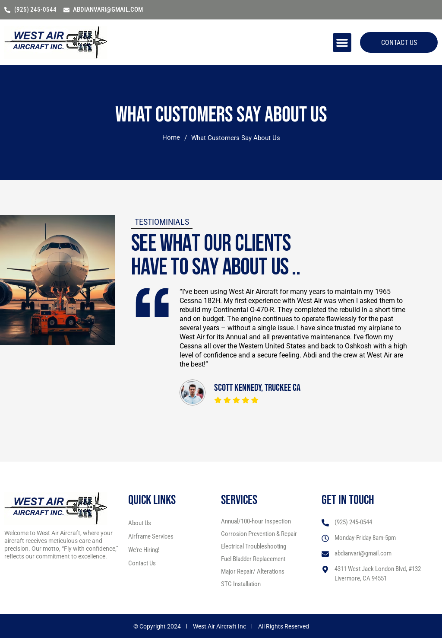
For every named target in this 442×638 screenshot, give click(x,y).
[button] (340, 42)
